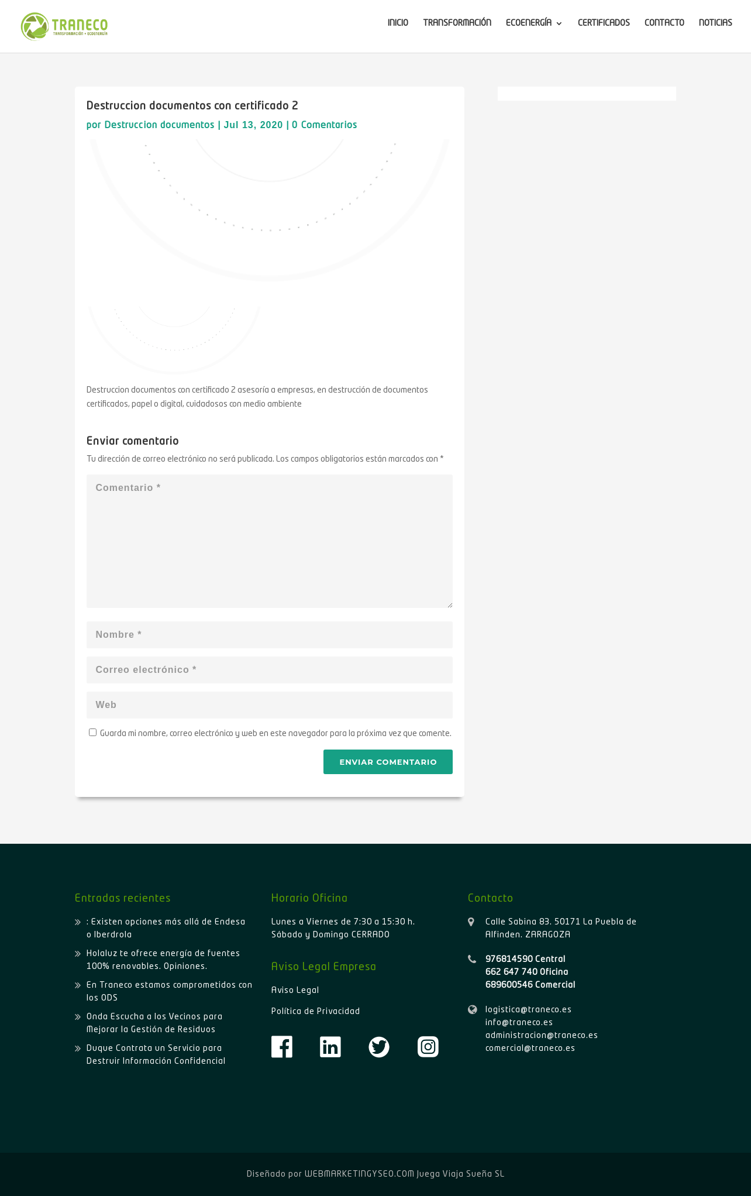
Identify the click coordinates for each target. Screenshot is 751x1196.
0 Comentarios (324, 125)
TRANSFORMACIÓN (457, 23)
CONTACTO (664, 23)
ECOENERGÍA (529, 23)
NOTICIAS (715, 23)
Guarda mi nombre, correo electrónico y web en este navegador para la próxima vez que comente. (276, 734)
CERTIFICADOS (604, 23)
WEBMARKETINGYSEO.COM (360, 1174)
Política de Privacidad (315, 1012)
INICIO (398, 23)
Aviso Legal (295, 991)
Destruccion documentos (159, 125)
